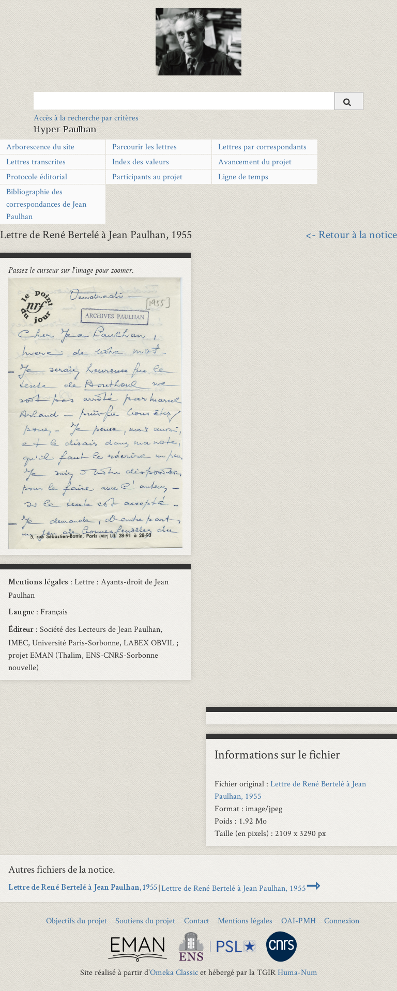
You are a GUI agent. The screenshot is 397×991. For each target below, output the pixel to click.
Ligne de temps (243, 176)
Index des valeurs (140, 161)
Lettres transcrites (36, 161)
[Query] (198, 101)
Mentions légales (245, 920)
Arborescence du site (40, 146)
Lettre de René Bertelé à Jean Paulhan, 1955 (82, 888)
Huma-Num (297, 972)
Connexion (341, 920)
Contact (196, 920)
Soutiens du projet (145, 920)
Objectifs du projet (76, 920)
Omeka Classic (174, 972)
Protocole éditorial (36, 176)
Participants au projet (147, 176)
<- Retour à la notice (351, 234)
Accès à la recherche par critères (86, 117)
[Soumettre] (348, 101)
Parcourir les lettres (144, 146)
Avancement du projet (255, 161)
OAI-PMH (298, 920)
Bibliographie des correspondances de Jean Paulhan (46, 204)
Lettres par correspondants (262, 146)
